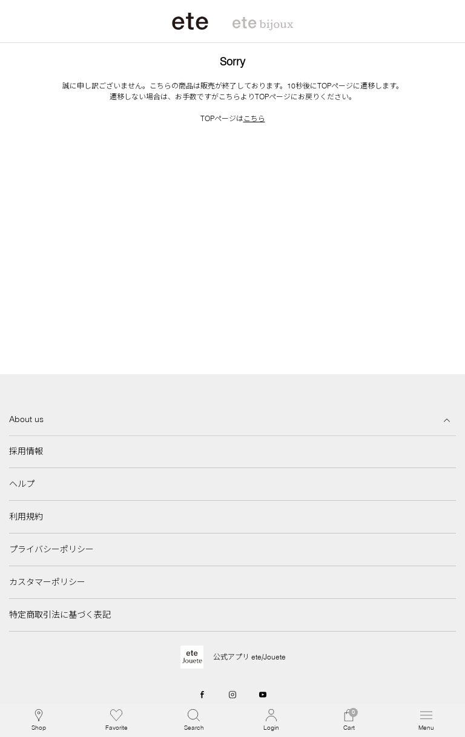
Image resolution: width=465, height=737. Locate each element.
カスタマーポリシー (47, 582)
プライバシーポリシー (51, 549)
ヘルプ (22, 483)
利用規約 (26, 516)
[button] (193, 720)
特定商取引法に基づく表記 (60, 614)
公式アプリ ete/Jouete (249, 656)
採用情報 (26, 451)
